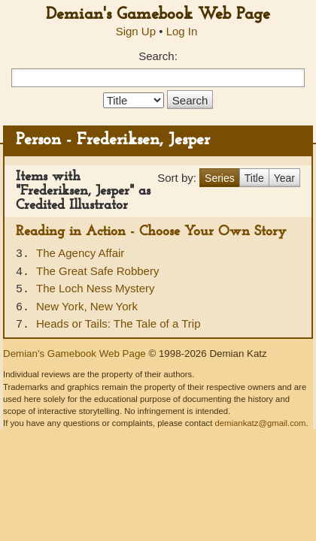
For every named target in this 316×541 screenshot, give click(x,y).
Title (254, 178)
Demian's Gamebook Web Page (158, 14)
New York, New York (87, 306)
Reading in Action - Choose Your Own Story (151, 232)
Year (284, 178)
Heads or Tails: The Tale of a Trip (118, 323)
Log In (182, 31)
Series (220, 178)
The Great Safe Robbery (97, 270)
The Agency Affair (80, 252)
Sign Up (136, 31)
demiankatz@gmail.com (259, 423)
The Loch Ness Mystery (95, 288)
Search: (158, 56)
